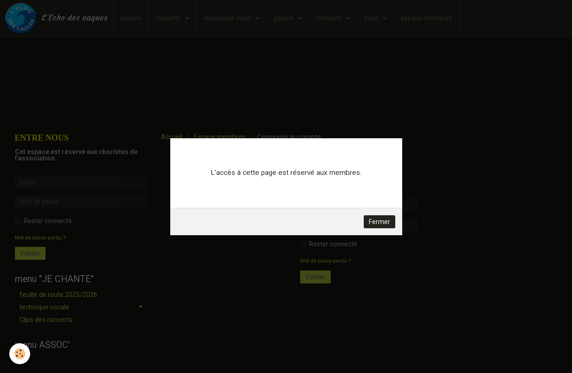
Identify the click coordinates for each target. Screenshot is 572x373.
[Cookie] (19, 353)
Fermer (379, 221)
